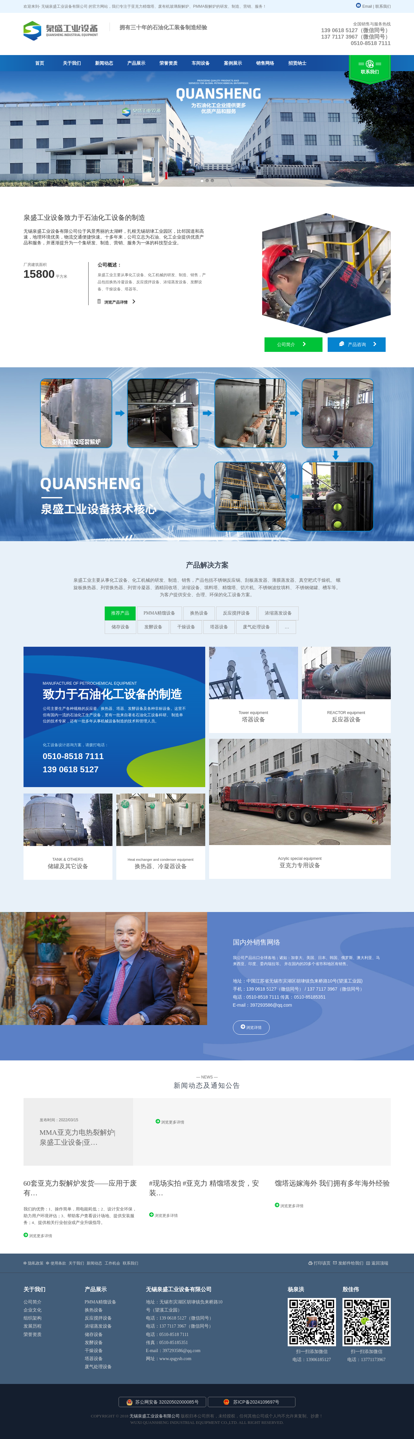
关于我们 (72, 63)
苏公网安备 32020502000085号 (162, 1402)
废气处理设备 (256, 627)
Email (364, 6)
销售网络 (265, 63)
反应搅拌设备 (236, 613)
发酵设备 (153, 627)
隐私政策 (33, 1263)
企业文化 (33, 1310)
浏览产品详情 (116, 302)
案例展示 (233, 63)
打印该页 (319, 1263)
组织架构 (33, 1318)
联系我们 (383, 6)
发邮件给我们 (348, 1263)
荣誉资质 (168, 63)
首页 (39, 63)
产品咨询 (358, 344)
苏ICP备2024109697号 (256, 1402)
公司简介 (291, 344)
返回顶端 (377, 1263)
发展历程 (33, 1326)
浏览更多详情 (170, 1121)
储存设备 (120, 627)
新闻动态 (104, 63)
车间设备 (201, 63)
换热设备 (199, 613)
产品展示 (136, 63)
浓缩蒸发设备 (278, 613)
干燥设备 (186, 627)
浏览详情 (251, 1027)
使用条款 (56, 1263)
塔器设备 (219, 627)
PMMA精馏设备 (160, 613)
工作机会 (112, 1263)
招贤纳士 (297, 63)
